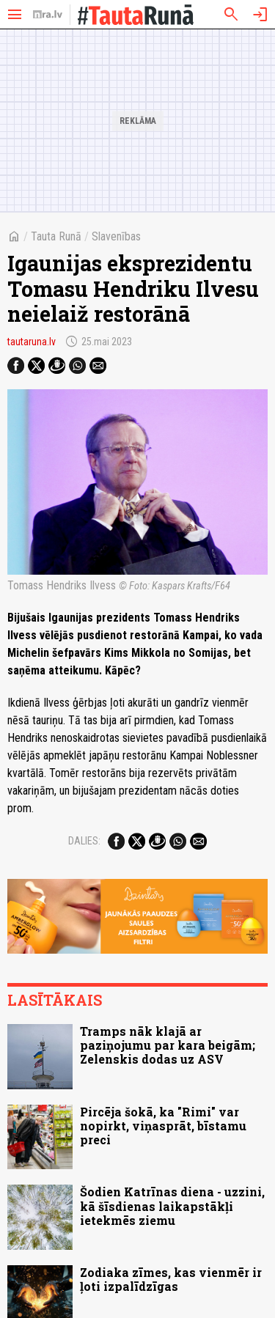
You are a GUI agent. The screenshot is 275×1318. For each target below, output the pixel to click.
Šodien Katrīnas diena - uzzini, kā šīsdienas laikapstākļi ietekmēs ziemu (172, 1205)
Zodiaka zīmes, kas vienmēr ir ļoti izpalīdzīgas (171, 1279)
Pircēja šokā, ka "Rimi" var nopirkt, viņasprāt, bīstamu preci (163, 1125)
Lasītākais (54, 999)
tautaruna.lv (31, 341)
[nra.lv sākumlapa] (47, 14)
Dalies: (84, 841)
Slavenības (116, 236)
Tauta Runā (56, 236)
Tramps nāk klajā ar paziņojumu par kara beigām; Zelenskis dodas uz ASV (167, 1045)
